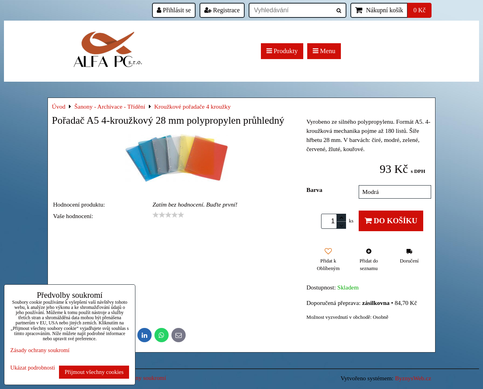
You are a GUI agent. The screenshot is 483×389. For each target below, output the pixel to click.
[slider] (168, 215)
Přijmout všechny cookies (94, 372)
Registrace (222, 10)
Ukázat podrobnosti (32, 368)
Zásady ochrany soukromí (39, 350)
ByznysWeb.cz (413, 378)
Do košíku (391, 221)
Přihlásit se (174, 10)
